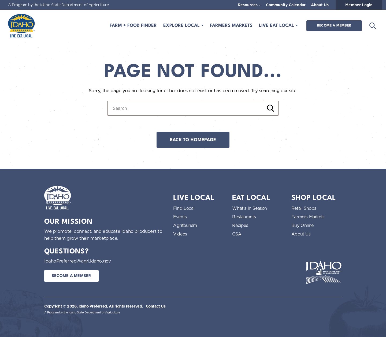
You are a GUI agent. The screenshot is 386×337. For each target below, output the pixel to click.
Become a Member (334, 25)
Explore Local (182, 25)
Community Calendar (286, 4)
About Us (320, 4)
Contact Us (156, 306)
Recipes (240, 225)
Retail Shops (303, 208)
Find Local (183, 208)
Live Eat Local (277, 25)
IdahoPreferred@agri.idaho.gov (77, 261)
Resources (248, 4)
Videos (180, 234)
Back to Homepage (193, 140)
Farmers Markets (231, 25)
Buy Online (302, 225)
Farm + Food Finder (133, 25)
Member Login (359, 4)
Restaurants (244, 216)
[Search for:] (193, 108)
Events (180, 216)
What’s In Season (249, 208)
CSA (236, 234)
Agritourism (185, 225)
